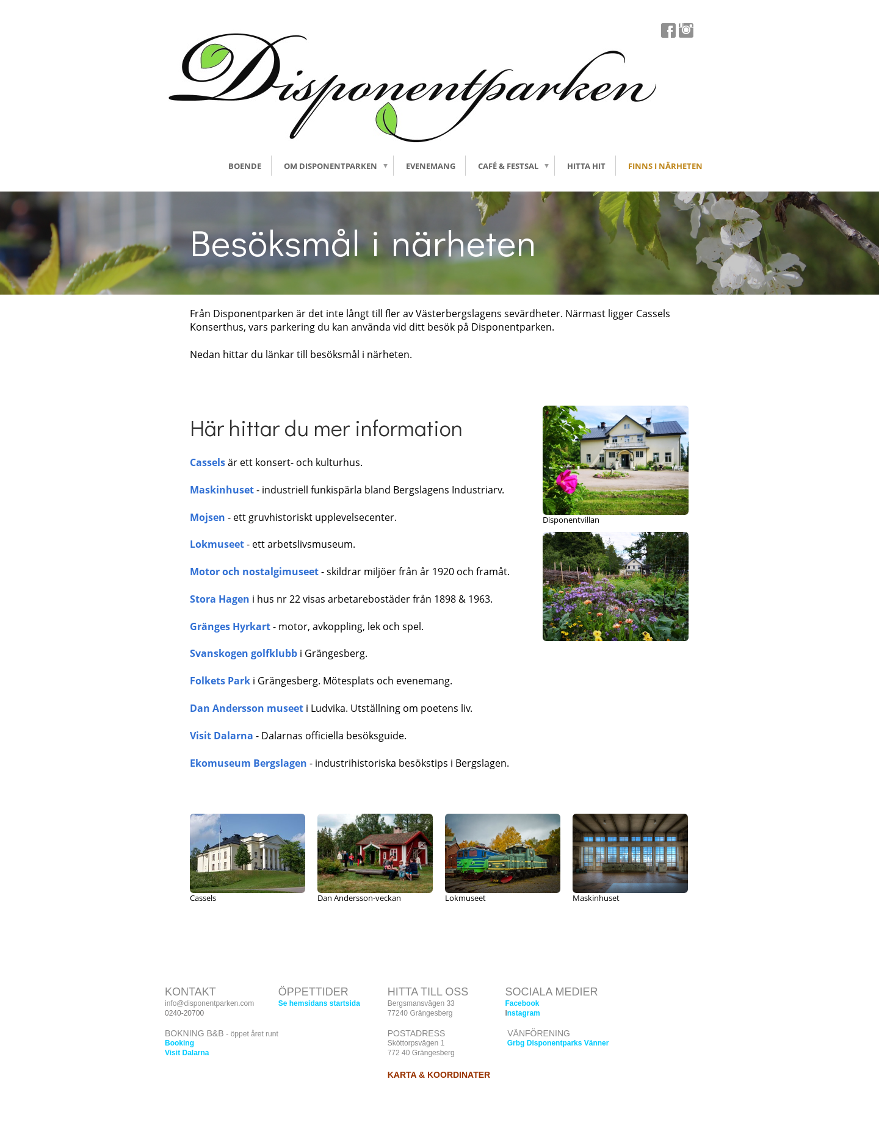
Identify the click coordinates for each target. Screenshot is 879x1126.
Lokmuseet (218, 544)
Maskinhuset (222, 490)
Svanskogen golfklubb (243, 653)
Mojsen (207, 517)
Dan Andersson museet (246, 708)
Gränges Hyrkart (230, 626)
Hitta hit (586, 165)
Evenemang (430, 165)
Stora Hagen (220, 599)
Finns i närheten (665, 165)
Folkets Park (220, 680)
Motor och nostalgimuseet (254, 571)
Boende (244, 165)
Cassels (207, 462)
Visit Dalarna (221, 735)
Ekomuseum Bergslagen (248, 763)
